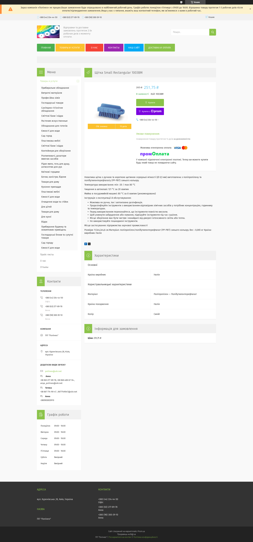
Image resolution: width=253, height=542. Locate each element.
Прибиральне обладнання (55, 88)
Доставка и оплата (159, 47)
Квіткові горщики (50, 172)
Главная (46, 47)
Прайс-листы (47, 254)
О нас (94, 47)
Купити (151, 102)
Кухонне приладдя (51, 186)
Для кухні (46, 216)
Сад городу (47, 242)
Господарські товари (52, 103)
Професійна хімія (50, 98)
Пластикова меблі (50, 140)
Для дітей (46, 206)
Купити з (151, 111)
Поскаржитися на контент (120, 537)
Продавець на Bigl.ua (126, 534)
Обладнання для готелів (54, 126)
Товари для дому (50, 182)
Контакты (113, 47)
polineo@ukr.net (53, 371)
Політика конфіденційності (145, 537)
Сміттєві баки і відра (52, 116)
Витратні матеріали (51, 93)
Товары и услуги (70, 47)
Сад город (46, 135)
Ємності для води (50, 131)
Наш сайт (134, 47)
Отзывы (44, 267)
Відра (44, 221)
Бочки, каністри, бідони (53, 177)
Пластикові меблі (50, 191)
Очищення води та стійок (54, 201)
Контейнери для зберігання (56, 150)
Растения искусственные (54, 121)
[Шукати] (212, 32)
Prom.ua (141, 531)
